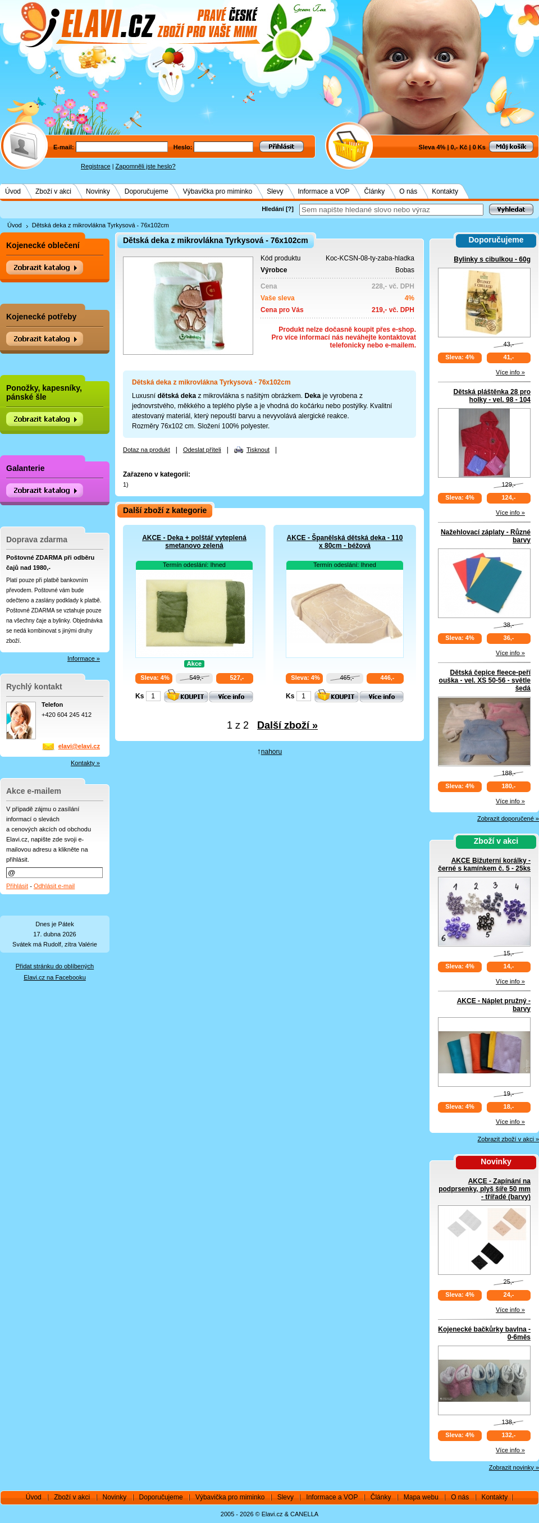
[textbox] (391, 210)
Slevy (275, 191)
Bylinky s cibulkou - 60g (492, 259)
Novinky (98, 191)
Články (374, 191)
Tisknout (258, 449)
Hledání (273, 208)
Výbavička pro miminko (217, 191)
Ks (139, 696)
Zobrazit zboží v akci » (508, 1139)
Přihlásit (17, 885)
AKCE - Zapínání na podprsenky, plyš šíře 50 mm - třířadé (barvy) (484, 1189)
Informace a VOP (324, 191)
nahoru (271, 752)
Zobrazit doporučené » (508, 818)
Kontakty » (85, 763)
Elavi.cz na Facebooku (55, 977)
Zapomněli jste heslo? (146, 166)
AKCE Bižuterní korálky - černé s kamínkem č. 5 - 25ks (484, 864)
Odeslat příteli (202, 449)
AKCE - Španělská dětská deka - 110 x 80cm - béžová (345, 542)
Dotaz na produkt (146, 449)
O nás (408, 191)
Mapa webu (421, 1497)
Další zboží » (287, 725)
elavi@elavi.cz (79, 746)
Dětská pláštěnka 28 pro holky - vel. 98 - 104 (492, 396)
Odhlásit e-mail (54, 885)
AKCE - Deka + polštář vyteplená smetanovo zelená (194, 542)
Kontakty (445, 191)
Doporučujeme (146, 191)
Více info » (510, 372)
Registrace (96, 166)
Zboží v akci (53, 191)
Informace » (83, 658)
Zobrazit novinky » (514, 1467)
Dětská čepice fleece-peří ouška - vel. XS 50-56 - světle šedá (485, 680)
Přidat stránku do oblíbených (55, 966)
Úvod (13, 191)
